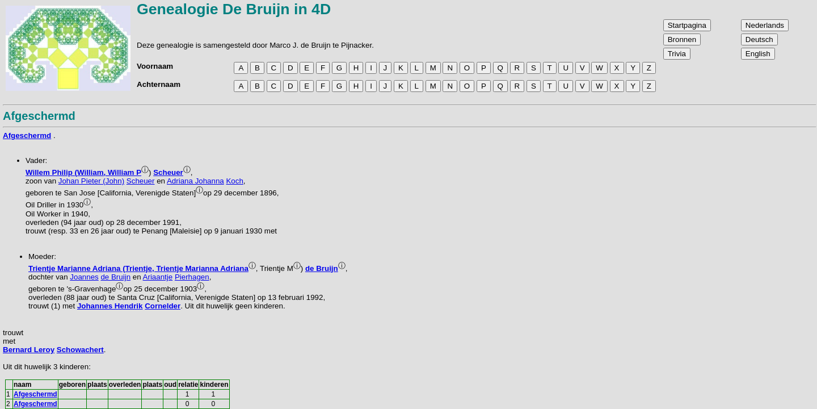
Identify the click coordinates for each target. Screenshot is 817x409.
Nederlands (765, 25)
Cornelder (162, 306)
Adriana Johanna (195, 181)
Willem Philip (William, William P (83, 172)
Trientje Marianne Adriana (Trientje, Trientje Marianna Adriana (138, 268)
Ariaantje (158, 277)
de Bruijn (321, 268)
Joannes (84, 277)
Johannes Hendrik (110, 306)
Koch (234, 181)
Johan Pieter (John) (91, 181)
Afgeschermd (27, 135)
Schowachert (80, 349)
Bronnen (682, 39)
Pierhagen (192, 277)
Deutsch (759, 39)
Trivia (677, 53)
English (758, 53)
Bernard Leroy (28, 349)
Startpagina (687, 25)
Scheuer (168, 172)
